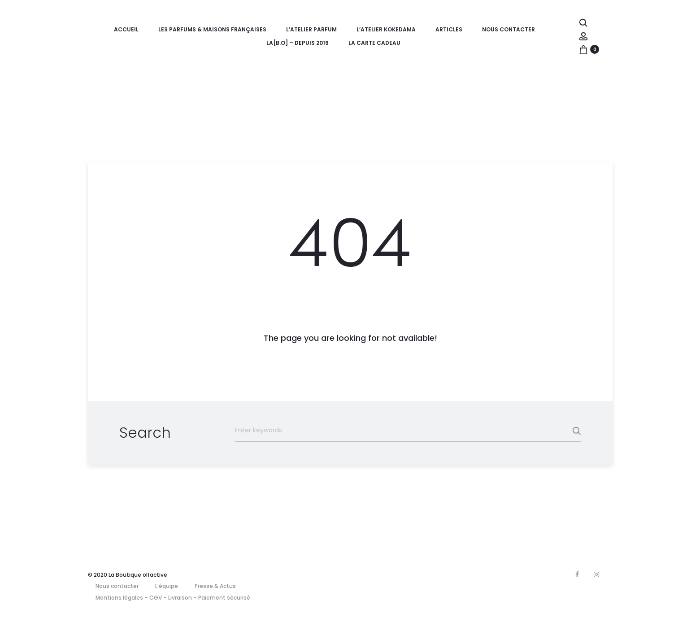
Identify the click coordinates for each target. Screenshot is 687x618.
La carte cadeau (374, 43)
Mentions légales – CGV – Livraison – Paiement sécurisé (173, 597)
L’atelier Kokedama (386, 29)
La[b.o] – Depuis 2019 (297, 43)
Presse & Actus (215, 586)
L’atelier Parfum (311, 29)
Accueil (126, 29)
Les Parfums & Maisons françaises (212, 29)
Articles (448, 29)
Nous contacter (508, 29)
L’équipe (166, 586)
